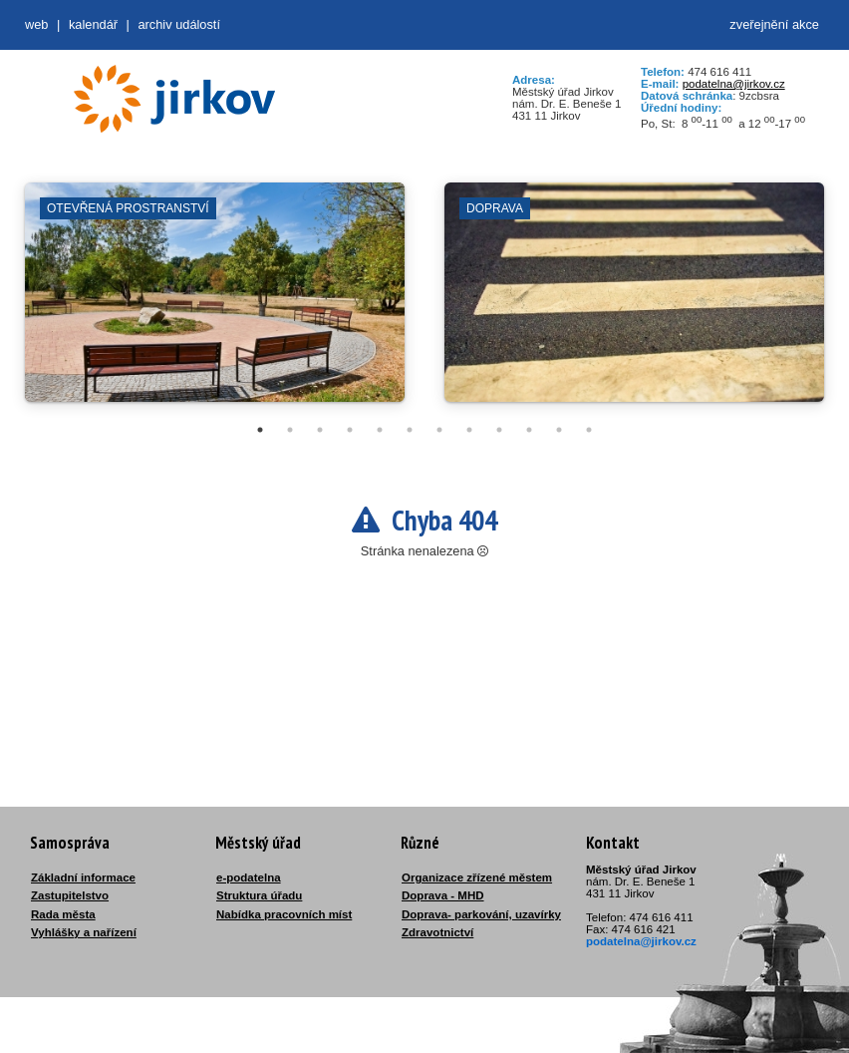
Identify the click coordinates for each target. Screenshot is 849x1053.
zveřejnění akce (774, 24)
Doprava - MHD (443, 895)
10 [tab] (529, 430)
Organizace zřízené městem (477, 877)
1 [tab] (260, 430)
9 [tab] (499, 430)
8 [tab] (469, 430)
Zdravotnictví (437, 932)
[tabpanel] (214, 302)
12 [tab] (589, 430)
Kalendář (93, 24)
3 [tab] (320, 430)
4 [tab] (350, 430)
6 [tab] (410, 430)
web (36, 24)
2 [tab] (290, 430)
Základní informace (83, 877)
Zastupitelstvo (70, 895)
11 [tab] (559, 430)
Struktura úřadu (259, 895)
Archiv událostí (179, 24)
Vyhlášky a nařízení (84, 932)
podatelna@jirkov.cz (734, 84)
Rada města (63, 914)
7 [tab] (439, 430)
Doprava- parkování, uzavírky (481, 914)
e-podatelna (248, 877)
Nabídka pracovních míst (284, 914)
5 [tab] (380, 430)
